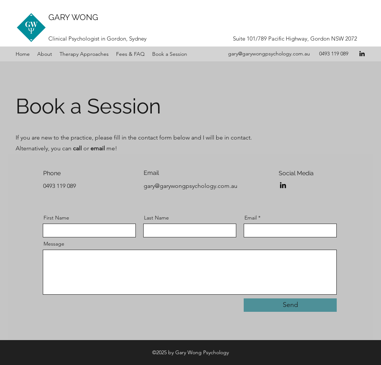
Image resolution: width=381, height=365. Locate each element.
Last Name (156, 217)
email (97, 148)
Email (250, 217)
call (77, 148)
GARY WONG (73, 17)
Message (54, 243)
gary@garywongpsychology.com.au (269, 53)
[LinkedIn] (362, 53)
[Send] (290, 305)
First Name (56, 217)
